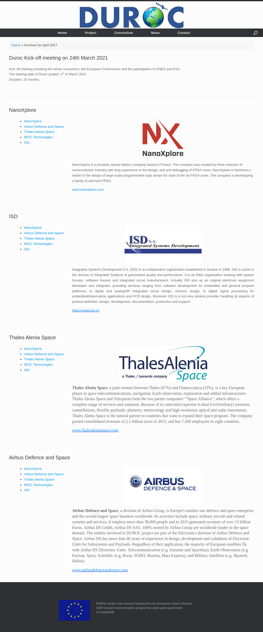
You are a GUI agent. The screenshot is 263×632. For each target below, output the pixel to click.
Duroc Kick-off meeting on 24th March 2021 (58, 58)
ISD (27, 142)
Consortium (123, 33)
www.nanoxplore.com (88, 189)
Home (62, 33)
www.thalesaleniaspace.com (95, 430)
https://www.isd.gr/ (85, 310)
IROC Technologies (38, 137)
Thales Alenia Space (39, 132)
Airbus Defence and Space (44, 127)
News (155, 33)
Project (90, 33)
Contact (184, 33)
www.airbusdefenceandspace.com (100, 570)
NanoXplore (22, 110)
